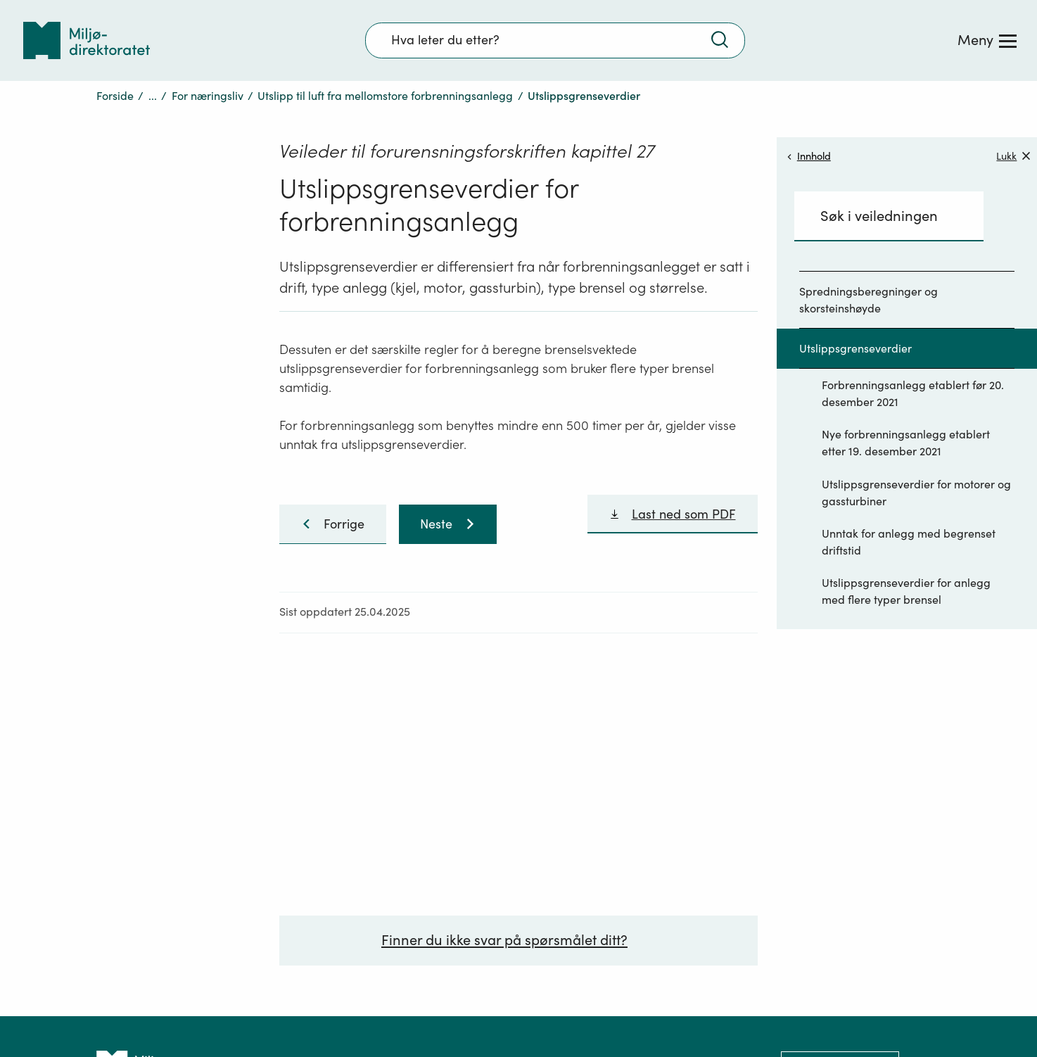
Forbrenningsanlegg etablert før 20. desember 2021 (913, 393)
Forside (115, 96)
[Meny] (987, 40)
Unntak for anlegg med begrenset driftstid (908, 541)
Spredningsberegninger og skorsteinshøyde (868, 299)
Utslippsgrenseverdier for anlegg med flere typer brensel (906, 591)
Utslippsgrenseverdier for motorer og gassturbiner (916, 492)
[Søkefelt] (555, 40)
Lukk (1013, 156)
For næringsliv (207, 96)
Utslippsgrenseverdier (855, 348)
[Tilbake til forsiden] (86, 40)
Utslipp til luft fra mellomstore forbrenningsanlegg (385, 96)
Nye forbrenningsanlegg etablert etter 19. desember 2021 (906, 442)
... (152, 96)
